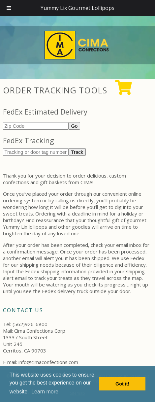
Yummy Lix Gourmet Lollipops (77, 8)
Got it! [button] (122, 383)
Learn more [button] (44, 391)
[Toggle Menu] (9, 8)
